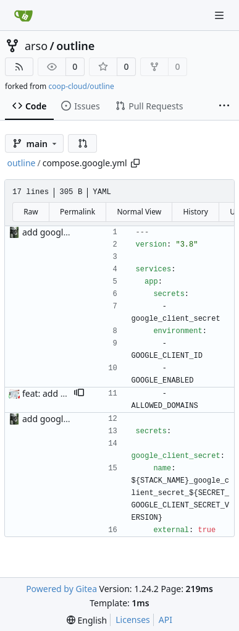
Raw (30, 211)
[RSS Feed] (19, 66)
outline (75, 46)
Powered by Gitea (61, 589)
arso (36, 46)
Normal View (139, 211)
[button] (83, 143)
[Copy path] (135, 163)
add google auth (55, 232)
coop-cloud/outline (81, 86)
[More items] (224, 106)
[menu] (87, 620)
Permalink (77, 211)
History (195, 211)
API (165, 619)
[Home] (23, 15)
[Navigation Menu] (220, 15)
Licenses (132, 619)
